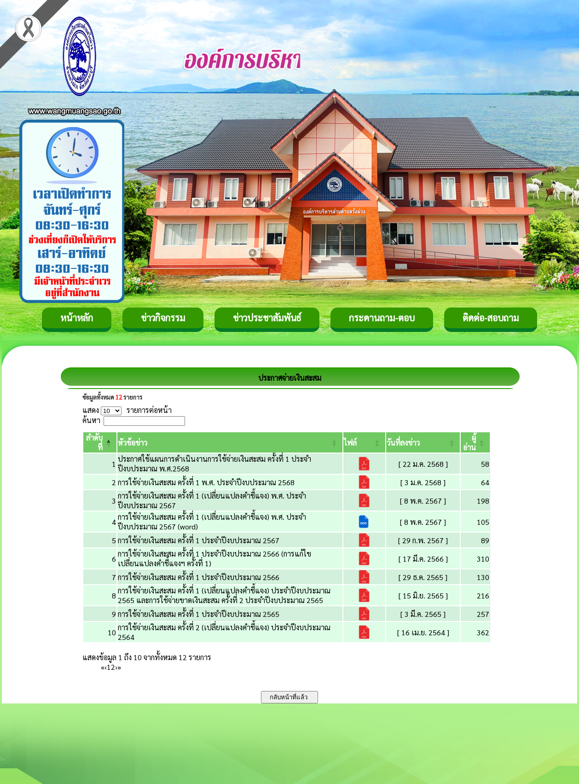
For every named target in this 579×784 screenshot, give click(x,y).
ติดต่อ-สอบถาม (491, 318)
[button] (132, 442)
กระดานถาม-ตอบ (382, 318)
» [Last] (119, 667)
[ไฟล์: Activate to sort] (364, 442)
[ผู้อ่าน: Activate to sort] (475, 442)
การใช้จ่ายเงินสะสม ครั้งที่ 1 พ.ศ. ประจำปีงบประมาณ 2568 (206, 482)
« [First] (102, 667)
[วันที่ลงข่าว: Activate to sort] (423, 442)
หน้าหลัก (76, 318)
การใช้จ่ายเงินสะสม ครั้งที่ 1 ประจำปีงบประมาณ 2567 (198, 540)
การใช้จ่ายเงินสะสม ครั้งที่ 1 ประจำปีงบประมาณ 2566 (198, 577)
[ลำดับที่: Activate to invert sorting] (99, 442)
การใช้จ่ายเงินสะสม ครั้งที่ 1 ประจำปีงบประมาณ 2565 (198, 614)
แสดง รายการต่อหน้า (127, 410)
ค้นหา (91, 420)
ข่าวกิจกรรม (163, 318)
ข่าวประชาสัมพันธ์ (267, 318)
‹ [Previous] (105, 667)
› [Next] (116, 667)
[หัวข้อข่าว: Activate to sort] (229, 442)
